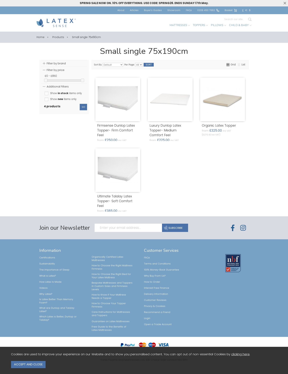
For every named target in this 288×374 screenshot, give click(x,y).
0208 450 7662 (208, 10)
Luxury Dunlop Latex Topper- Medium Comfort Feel (165, 130)
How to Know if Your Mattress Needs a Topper (109, 296)
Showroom (173, 10)
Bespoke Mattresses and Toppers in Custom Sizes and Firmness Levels (112, 286)
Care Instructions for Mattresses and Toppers (111, 313)
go (83, 106)
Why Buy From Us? (155, 275)
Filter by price (55, 70)
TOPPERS (200, 25)
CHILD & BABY (240, 25)
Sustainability (47, 263)
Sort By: (108, 65)
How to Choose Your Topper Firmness (109, 305)
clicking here (240, 356)
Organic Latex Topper (219, 125)
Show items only (66, 93)
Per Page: (133, 65)
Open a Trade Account (158, 324)
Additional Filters (58, 86)
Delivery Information (156, 294)
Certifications (47, 257)
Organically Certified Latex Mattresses (107, 258)
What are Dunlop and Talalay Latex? (56, 309)
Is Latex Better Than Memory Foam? (56, 301)
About (120, 10)
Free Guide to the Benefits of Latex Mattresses (109, 328)
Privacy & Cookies (154, 306)
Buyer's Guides (153, 10)
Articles (134, 10)
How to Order (152, 281)
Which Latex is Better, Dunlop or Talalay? (58, 318)
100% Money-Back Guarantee (161, 269)
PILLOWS (218, 25)
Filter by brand (56, 63)
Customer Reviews (155, 300)
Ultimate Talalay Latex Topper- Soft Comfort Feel (114, 201)
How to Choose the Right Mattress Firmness (112, 267)
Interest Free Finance (156, 287)
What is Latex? (47, 275)
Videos (43, 287)
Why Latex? (45, 294)
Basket (231, 10)
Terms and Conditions (157, 263)
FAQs (189, 10)
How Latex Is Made (50, 281)
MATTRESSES (180, 25)
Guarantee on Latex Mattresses (110, 321)
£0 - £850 (51, 76)
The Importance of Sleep (54, 269)
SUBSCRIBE (173, 228)
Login (147, 318)
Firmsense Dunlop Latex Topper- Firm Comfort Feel (116, 130)
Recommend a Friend (157, 312)
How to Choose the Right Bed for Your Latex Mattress (111, 276)
